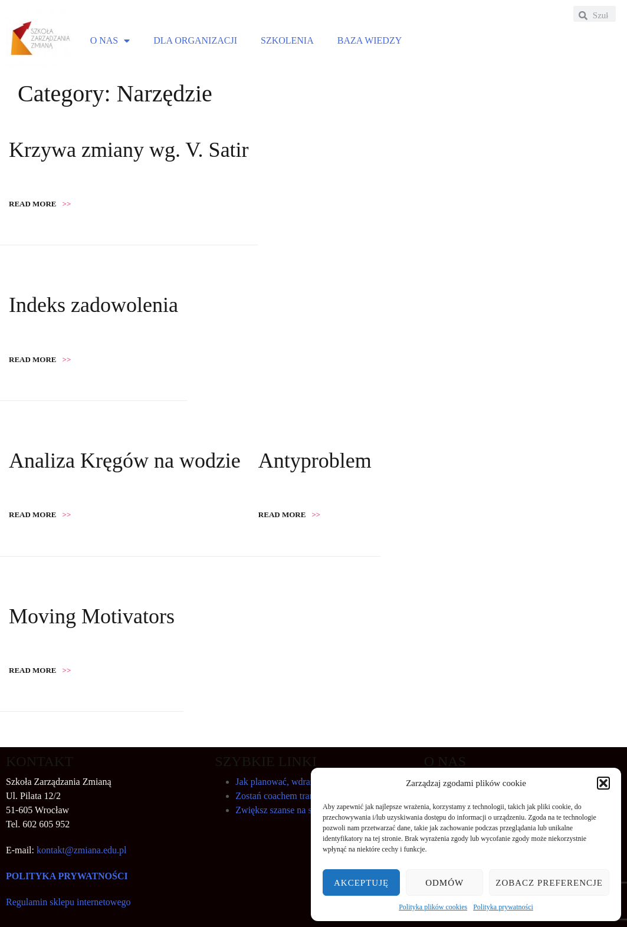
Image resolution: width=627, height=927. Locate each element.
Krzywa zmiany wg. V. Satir (129, 150)
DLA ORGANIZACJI (195, 40)
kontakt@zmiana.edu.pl (81, 850)
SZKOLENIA (287, 40)
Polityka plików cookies (433, 907)
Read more (40, 203)
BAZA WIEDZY (369, 40)
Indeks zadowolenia (93, 305)
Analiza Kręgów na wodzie (125, 460)
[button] (603, 783)
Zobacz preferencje (549, 882)
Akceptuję (361, 882)
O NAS (110, 40)
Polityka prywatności (503, 907)
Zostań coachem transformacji (292, 796)
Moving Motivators (92, 616)
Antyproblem (315, 460)
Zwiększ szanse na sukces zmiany (299, 810)
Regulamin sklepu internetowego (68, 902)
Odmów (444, 882)
